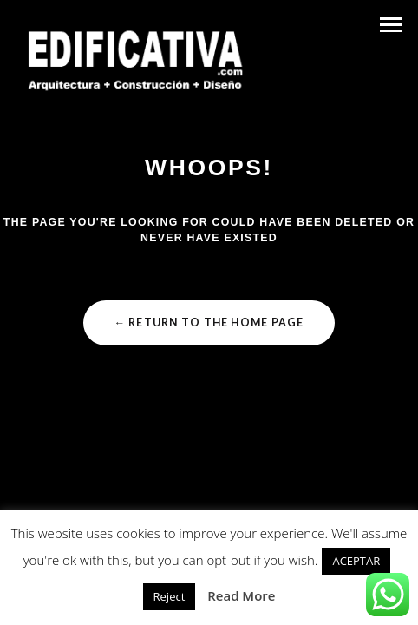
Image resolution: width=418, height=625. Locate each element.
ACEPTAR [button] (356, 561)
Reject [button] (169, 596)
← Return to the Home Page (209, 322)
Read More (241, 595)
